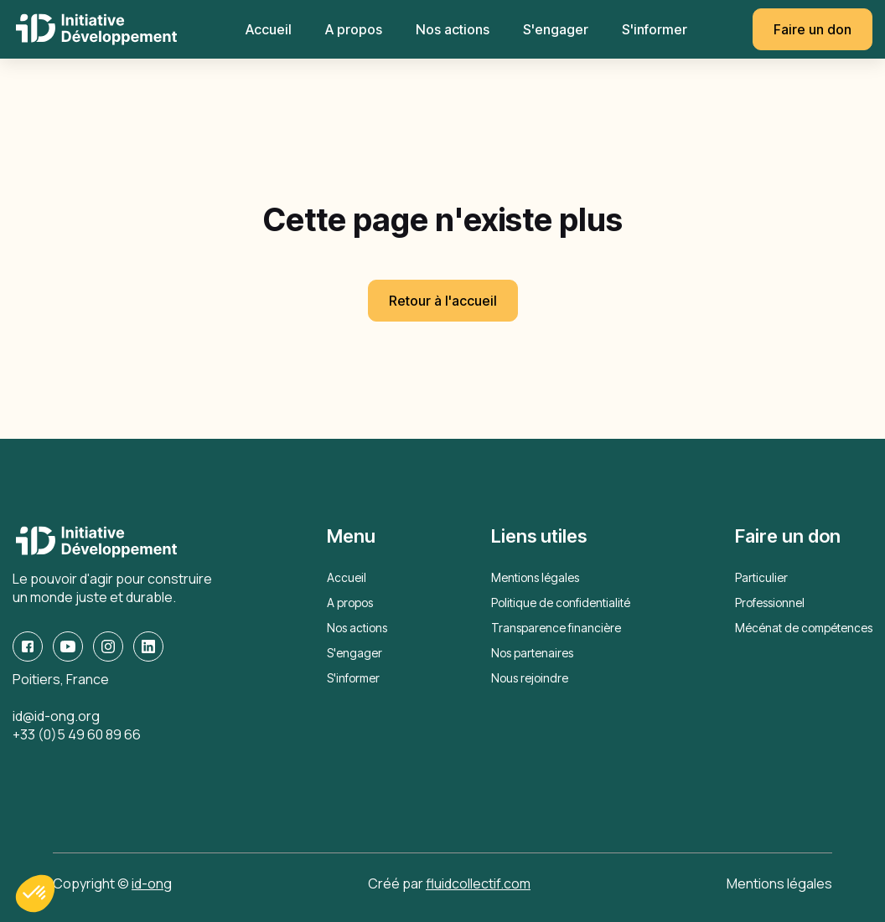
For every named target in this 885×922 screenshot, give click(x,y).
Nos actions (452, 29)
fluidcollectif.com (478, 883)
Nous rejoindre (529, 678)
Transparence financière (556, 628)
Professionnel (770, 602)
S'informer (654, 29)
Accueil (269, 29)
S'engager (555, 29)
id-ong (152, 883)
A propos (353, 29)
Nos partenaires (532, 653)
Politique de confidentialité (560, 602)
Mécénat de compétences (803, 628)
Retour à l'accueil (443, 300)
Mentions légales (535, 577)
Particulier (761, 577)
